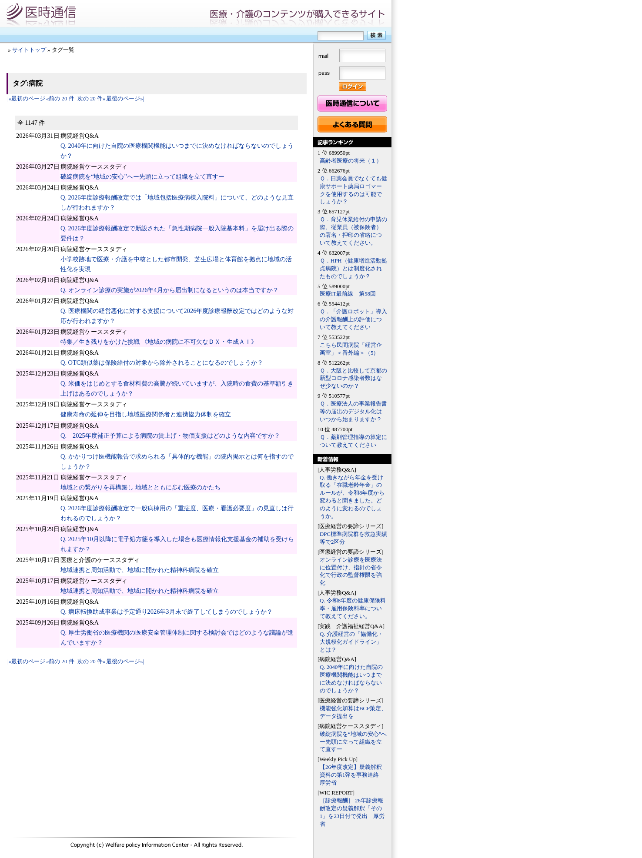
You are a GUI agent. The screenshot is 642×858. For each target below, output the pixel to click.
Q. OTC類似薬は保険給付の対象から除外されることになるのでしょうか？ (161, 362)
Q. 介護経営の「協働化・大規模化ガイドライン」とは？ (351, 642)
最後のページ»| (125, 99)
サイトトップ (29, 50)
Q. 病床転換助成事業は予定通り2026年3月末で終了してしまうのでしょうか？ (166, 611)
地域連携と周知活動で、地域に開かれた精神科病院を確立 (139, 569)
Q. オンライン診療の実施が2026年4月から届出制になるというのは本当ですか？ (169, 289)
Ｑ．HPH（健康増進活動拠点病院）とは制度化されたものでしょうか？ (353, 268)
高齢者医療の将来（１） (351, 161)
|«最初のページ (26, 99)
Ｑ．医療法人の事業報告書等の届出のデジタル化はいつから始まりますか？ (353, 411)
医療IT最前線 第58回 (348, 294)
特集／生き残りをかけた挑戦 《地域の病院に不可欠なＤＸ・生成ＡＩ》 (158, 341)
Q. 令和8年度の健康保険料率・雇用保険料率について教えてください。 (353, 608)
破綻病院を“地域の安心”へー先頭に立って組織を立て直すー (142, 176)
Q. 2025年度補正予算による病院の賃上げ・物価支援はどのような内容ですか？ (170, 435)
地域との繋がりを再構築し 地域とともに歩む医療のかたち (140, 487)
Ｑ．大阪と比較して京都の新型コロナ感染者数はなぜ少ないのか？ (353, 378)
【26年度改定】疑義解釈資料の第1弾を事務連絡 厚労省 (352, 775)
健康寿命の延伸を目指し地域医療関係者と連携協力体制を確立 (145, 414)
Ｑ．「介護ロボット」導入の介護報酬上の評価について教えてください (353, 319)
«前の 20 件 (60, 99)
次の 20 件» (91, 99)
